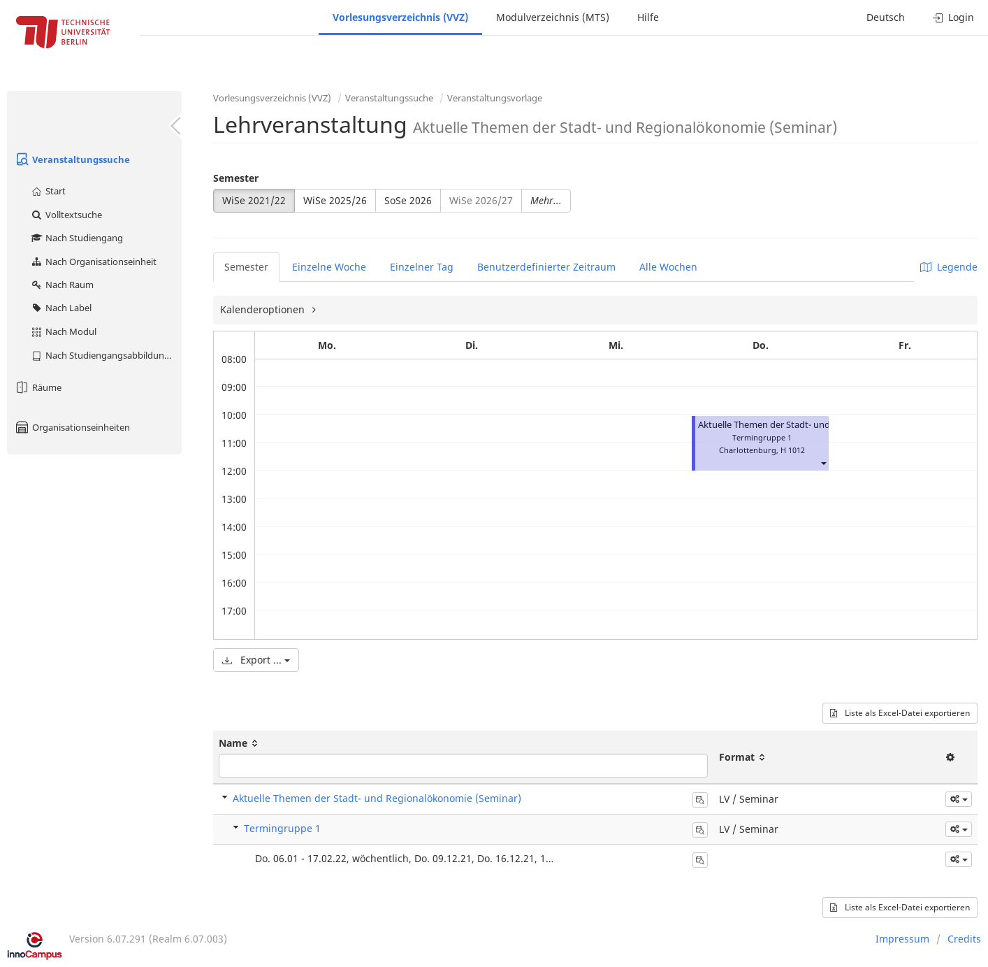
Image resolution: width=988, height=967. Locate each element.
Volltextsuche (66, 214)
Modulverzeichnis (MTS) (552, 17)
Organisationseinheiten (72, 427)
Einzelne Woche (329, 266)
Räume (37, 387)
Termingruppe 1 (282, 828)
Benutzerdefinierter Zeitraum (546, 266)
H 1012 (792, 450)
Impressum (902, 938)
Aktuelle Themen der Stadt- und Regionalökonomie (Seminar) (377, 798)
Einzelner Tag (421, 266)
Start (48, 191)
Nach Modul (63, 331)
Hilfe (648, 17)
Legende (949, 266)
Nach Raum (62, 284)
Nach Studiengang (76, 237)
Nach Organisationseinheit (93, 261)
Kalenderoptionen (263, 309)
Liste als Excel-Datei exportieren (900, 713)
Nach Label (61, 307)
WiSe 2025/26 (335, 200)
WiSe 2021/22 (254, 200)
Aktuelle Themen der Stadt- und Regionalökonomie (804, 425)
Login (953, 17)
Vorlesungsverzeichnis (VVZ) (400, 17)
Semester (236, 178)
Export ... (256, 659)
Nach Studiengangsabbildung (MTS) (106, 355)
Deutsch (885, 17)
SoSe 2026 (408, 200)
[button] (823, 462)
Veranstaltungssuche (72, 159)
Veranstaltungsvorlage (494, 98)
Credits (964, 938)
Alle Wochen (668, 266)
